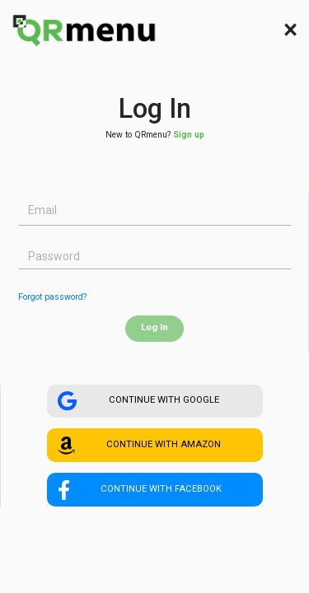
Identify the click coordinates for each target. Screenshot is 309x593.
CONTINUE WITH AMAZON (139, 445)
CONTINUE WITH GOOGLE (138, 401)
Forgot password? (52, 297)
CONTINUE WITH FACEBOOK (140, 490)
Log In (154, 327)
